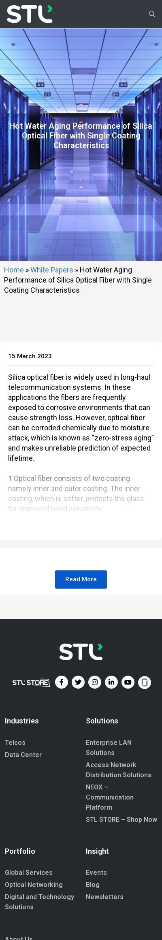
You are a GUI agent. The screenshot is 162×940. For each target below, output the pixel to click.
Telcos (15, 792)
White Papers (51, 319)
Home (14, 319)
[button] (81, 629)
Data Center (23, 804)
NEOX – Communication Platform (110, 847)
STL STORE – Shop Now (121, 869)
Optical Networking (34, 934)
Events (96, 922)
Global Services (29, 922)
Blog (93, 934)
